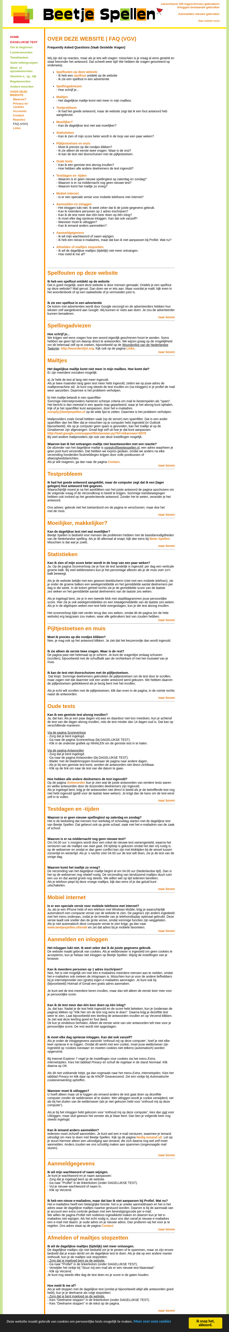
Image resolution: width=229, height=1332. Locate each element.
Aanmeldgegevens (70, 233)
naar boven (166, 317)
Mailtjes (62, 97)
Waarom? (19, 99)
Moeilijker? (64, 122)
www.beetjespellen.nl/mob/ (67, 927)
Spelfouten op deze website (77, 72)
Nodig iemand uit (149, 1137)
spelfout (80, 75)
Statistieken (65, 132)
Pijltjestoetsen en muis (73, 143)
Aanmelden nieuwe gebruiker (199, 14)
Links (17, 128)
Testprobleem (66, 107)
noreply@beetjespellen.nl (66, 412)
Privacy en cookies (20, 105)
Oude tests (64, 161)
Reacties (19, 119)
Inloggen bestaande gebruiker (198, 7)
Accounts (20, 111)
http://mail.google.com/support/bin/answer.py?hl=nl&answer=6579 (96, 433)
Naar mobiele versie (209, 21)
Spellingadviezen (69, 86)
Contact (18, 115)
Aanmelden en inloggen (74, 204)
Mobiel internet (67, 193)
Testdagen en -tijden (71, 175)
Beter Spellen (160, 538)
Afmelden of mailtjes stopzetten (80, 247)
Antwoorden (76, 782)
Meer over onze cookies (152, 1322)
